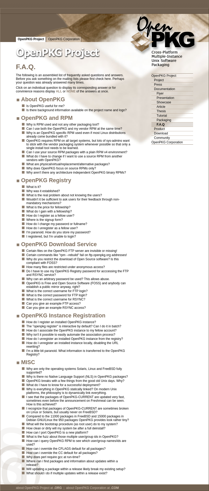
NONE (71, 91)
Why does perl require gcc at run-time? (53, 457)
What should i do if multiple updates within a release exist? (66, 473)
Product (159, 129)
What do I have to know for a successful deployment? (63, 385)
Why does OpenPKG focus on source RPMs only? (61, 168)
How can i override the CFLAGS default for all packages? (66, 449)
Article (161, 107)
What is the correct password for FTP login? (56, 295)
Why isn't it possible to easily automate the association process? (70, 334)
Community (162, 138)
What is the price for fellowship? (48, 207)
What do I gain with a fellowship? (49, 211)
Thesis (161, 111)
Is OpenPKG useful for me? (45, 106)
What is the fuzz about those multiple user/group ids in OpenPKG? (72, 437)
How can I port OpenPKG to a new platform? (57, 432)
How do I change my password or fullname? (56, 224)
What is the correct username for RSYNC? (55, 299)
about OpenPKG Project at (39, 488)
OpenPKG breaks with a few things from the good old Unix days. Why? (75, 381)
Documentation (164, 89)
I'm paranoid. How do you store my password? (58, 232)
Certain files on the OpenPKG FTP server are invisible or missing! (71, 251)
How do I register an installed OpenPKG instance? (61, 322)
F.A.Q (161, 124)
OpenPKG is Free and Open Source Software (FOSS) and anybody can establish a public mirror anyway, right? (76, 285)
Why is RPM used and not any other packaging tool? (62, 124)
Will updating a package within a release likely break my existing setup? (75, 469)
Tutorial (162, 115)
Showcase (164, 102)
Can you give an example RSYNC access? (56, 308)
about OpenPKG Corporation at (92, 488)
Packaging (164, 120)
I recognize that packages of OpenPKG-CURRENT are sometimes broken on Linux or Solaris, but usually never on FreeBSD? (77, 410)
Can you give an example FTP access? (53, 303)
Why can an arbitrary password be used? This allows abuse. (68, 279)
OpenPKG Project (31, 39)
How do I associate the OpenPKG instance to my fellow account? (71, 330)
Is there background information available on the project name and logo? (76, 110)
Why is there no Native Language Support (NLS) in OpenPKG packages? (77, 376)
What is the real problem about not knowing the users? (64, 195)
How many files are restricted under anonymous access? (65, 267)
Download (161, 133)
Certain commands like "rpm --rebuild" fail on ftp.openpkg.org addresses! (76, 255)
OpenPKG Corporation (64, 39)
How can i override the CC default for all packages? (61, 453)
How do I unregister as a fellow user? (52, 228)
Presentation (165, 98)
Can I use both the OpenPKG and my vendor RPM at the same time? (74, 129)
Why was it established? (43, 191)
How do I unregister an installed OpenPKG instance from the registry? (74, 339)
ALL (59, 91)
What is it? (33, 187)
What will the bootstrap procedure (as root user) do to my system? (72, 424)
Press (158, 84)
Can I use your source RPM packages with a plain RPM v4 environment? (76, 152)
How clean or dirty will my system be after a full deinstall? (65, 428)
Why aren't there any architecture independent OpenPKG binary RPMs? (76, 172)
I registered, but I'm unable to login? (51, 236)
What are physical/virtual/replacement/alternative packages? (68, 164)
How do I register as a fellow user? (50, 215)
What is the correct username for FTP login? (57, 291)
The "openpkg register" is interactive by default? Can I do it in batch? (73, 326)
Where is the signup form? (44, 220)
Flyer (160, 93)
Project (159, 80)
